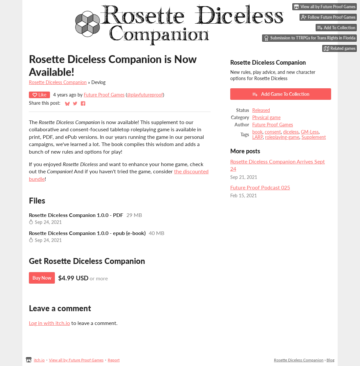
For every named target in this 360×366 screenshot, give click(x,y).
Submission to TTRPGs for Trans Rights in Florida (309, 38)
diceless (291, 132)
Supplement (314, 137)
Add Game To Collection (280, 94)
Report (114, 359)
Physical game (266, 117)
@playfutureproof (145, 94)
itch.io (39, 359)
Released (261, 110)
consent (273, 132)
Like (39, 94)
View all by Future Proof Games (76, 359)
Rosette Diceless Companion (58, 82)
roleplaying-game (282, 137)
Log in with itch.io (49, 323)
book (257, 132)
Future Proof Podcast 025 (260, 187)
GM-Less (310, 132)
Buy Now (42, 278)
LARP (257, 137)
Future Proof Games (104, 94)
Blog (330, 359)
